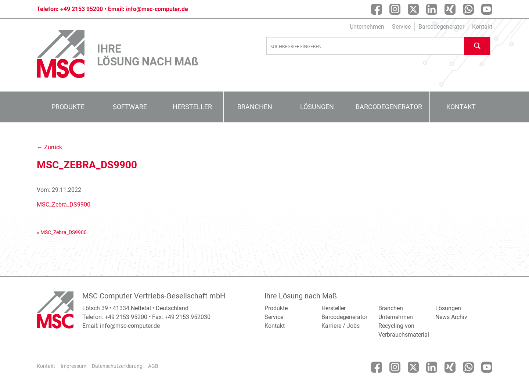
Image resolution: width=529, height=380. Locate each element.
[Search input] (365, 46)
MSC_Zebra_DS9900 (63, 204)
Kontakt (482, 26)
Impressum (73, 366)
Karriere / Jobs (340, 325)
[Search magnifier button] (477, 46)
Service (401, 26)
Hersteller (192, 107)
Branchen (254, 107)
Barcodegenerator (441, 26)
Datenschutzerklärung (117, 366)
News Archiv (451, 316)
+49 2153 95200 (81, 9)
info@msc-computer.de (157, 9)
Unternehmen (367, 26)
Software (130, 107)
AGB (153, 366)
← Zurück (49, 147)
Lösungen (317, 107)
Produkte (67, 107)
